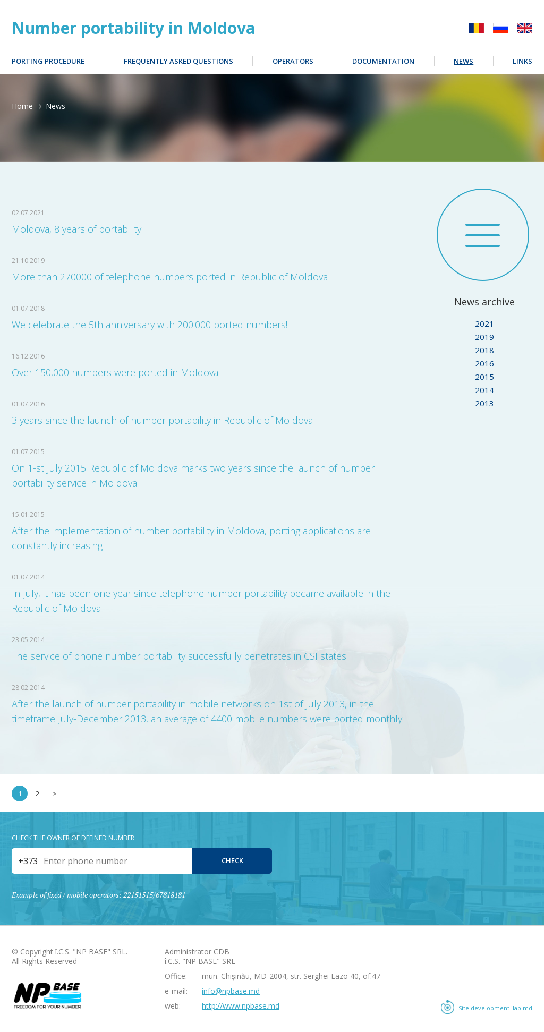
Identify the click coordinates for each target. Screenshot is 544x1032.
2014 (484, 390)
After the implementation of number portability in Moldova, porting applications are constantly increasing (191, 538)
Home (22, 106)
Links (522, 61)
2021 (484, 323)
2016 (484, 363)
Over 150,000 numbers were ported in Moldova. (116, 372)
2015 (484, 376)
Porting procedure (48, 61)
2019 (484, 336)
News (463, 61)
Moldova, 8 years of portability (76, 229)
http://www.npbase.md (240, 1006)
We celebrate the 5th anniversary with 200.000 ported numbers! (149, 324)
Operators (293, 61)
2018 (484, 350)
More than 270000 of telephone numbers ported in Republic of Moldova (170, 276)
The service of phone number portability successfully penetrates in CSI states (179, 656)
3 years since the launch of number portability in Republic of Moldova (162, 420)
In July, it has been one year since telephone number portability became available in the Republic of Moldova (201, 601)
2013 (484, 403)
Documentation (383, 61)
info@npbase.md (231, 991)
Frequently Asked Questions (178, 61)
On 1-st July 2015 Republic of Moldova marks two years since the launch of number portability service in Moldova (193, 475)
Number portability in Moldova (134, 28)
